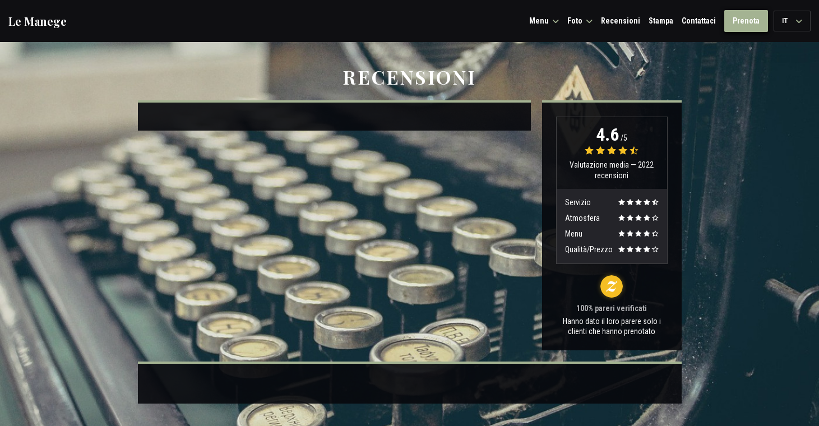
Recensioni (620, 20)
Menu (544, 20)
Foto (580, 20)
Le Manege (37, 21)
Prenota (746, 20)
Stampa (661, 20)
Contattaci (699, 20)
